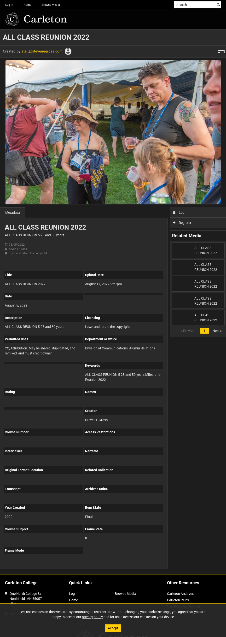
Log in (9, 4)
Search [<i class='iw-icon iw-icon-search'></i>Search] (218, 4)
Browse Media (50, 4)
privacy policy (92, 616)
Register (182, 222)
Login (180, 212)
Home (27, 4)
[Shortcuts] (221, 51)
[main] (113, 301)
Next (217, 330)
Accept (113, 628)
